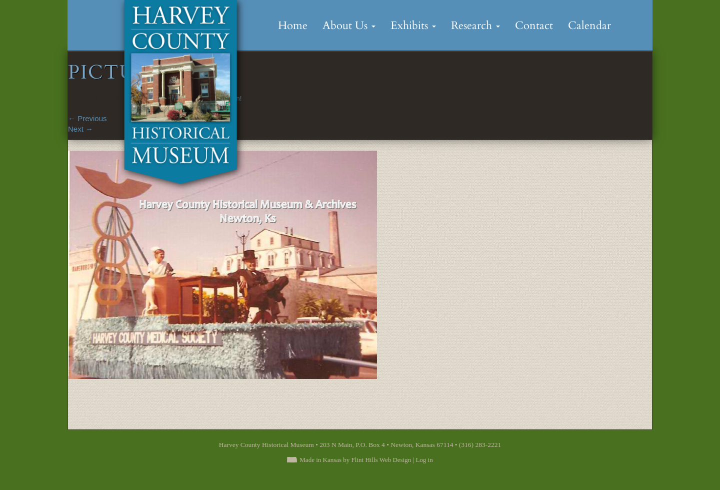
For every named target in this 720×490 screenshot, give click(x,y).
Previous (87, 118)
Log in (424, 459)
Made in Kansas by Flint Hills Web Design (355, 459)
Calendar (589, 25)
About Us (349, 25)
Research (475, 25)
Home (293, 25)
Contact (534, 25)
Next (80, 129)
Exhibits (413, 25)
